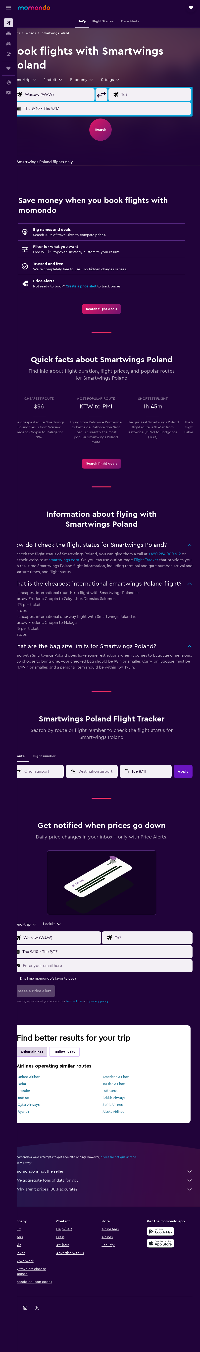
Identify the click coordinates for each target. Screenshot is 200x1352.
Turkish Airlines (121, 1102)
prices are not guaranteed (132, 1174)
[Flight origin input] (69, 94)
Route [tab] (34, 774)
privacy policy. (113, 1019)
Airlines (45, 33)
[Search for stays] (8, 33)
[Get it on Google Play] (163, 1249)
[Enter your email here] (113, 983)
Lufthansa (117, 1109)
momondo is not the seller (111, 1189)
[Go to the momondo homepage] (34, 7)
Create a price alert (95, 286)
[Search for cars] (8, 44)
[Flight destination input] (158, 94)
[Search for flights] (8, 23)
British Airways (121, 1115)
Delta (36, 1102)
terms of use (88, 1019)
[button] (8, 7)
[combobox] (37, 80)
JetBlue (37, 1115)
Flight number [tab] (58, 774)
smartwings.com (90, 570)
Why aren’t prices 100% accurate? (111, 1207)
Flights (29, 33)
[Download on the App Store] (163, 1261)
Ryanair (37, 1129)
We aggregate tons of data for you (111, 1198)
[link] (108, 309)
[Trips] (8, 68)
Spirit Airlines (120, 1122)
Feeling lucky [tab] (78, 1070)
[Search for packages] (8, 54)
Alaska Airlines (120, 1129)
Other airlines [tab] (46, 1070)
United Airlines (43, 1095)
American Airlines (123, 1095)
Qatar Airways (42, 1122)
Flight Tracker (172, 570)
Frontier (38, 1109)
